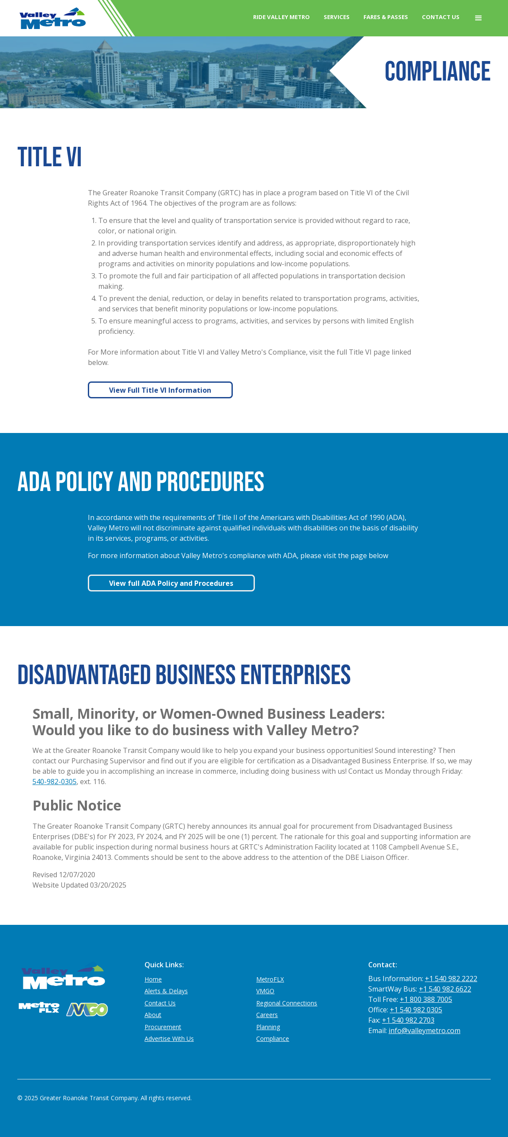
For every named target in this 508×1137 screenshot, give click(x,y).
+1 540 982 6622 (445, 989)
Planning (268, 1027)
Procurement (163, 1027)
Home (153, 979)
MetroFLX (270, 979)
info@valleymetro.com (424, 1030)
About (153, 1015)
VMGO (265, 991)
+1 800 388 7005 (426, 999)
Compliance (272, 1038)
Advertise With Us (169, 1038)
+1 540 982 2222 (451, 978)
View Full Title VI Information (160, 390)
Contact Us (441, 17)
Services (337, 17)
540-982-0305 (54, 781)
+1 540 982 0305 (416, 1009)
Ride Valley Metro (281, 17)
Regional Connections (286, 1003)
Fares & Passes (385, 17)
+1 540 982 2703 (408, 1020)
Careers (267, 1015)
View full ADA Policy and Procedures (171, 583)
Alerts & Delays (166, 991)
